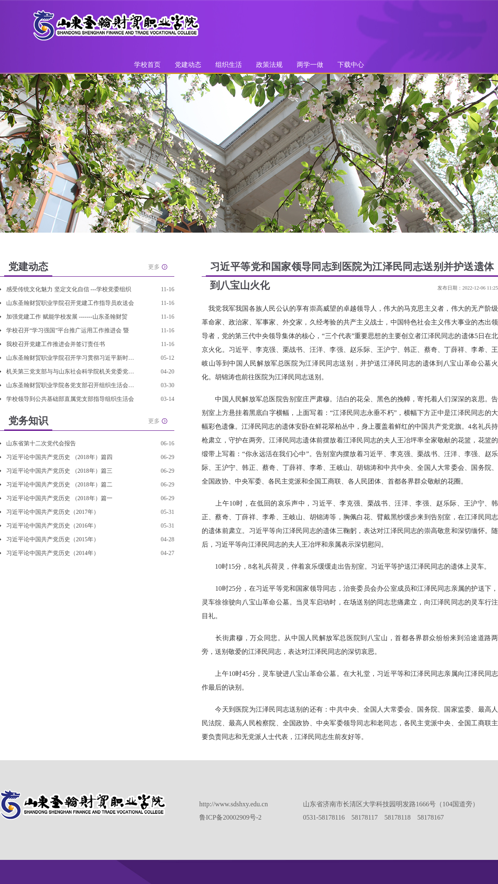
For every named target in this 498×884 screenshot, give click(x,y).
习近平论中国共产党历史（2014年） (52, 553)
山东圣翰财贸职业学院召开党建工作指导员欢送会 (70, 303)
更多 (154, 267)
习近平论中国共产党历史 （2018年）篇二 (59, 484)
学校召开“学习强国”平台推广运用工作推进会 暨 (67, 330)
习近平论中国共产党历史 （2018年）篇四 (59, 457)
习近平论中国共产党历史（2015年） (52, 539)
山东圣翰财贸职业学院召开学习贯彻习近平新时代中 (70, 358)
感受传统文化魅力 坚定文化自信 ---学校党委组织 (68, 289)
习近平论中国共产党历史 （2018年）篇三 (59, 471)
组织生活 (228, 64)
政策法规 (269, 64)
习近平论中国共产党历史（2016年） (52, 526)
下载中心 (350, 64)
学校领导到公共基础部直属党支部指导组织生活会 (70, 399)
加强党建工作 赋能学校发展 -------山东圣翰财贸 (66, 317)
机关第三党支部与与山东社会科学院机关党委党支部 (70, 371)
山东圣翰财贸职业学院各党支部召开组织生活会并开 (70, 385)
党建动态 (188, 64)
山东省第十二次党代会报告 (41, 443)
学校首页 (147, 64)
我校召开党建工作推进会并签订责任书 (55, 344)
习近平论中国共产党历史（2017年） (52, 512)
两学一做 (310, 64)
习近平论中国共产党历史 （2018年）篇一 (59, 498)
